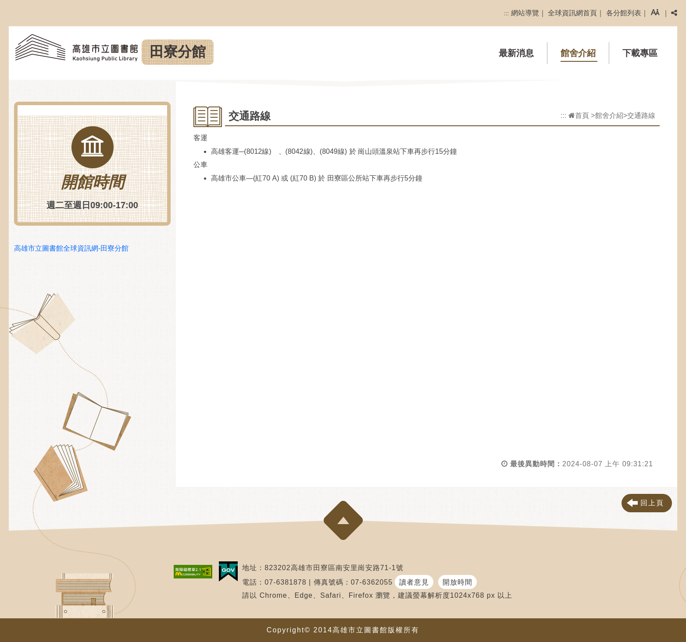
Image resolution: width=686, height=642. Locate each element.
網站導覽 (525, 13)
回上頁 (652, 503)
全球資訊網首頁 (572, 13)
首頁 (578, 115)
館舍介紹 (578, 53)
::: (506, 13)
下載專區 (639, 53)
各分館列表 (623, 13)
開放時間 (457, 582)
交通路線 (641, 115)
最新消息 (516, 53)
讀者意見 (414, 582)
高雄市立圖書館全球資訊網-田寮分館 (71, 248)
